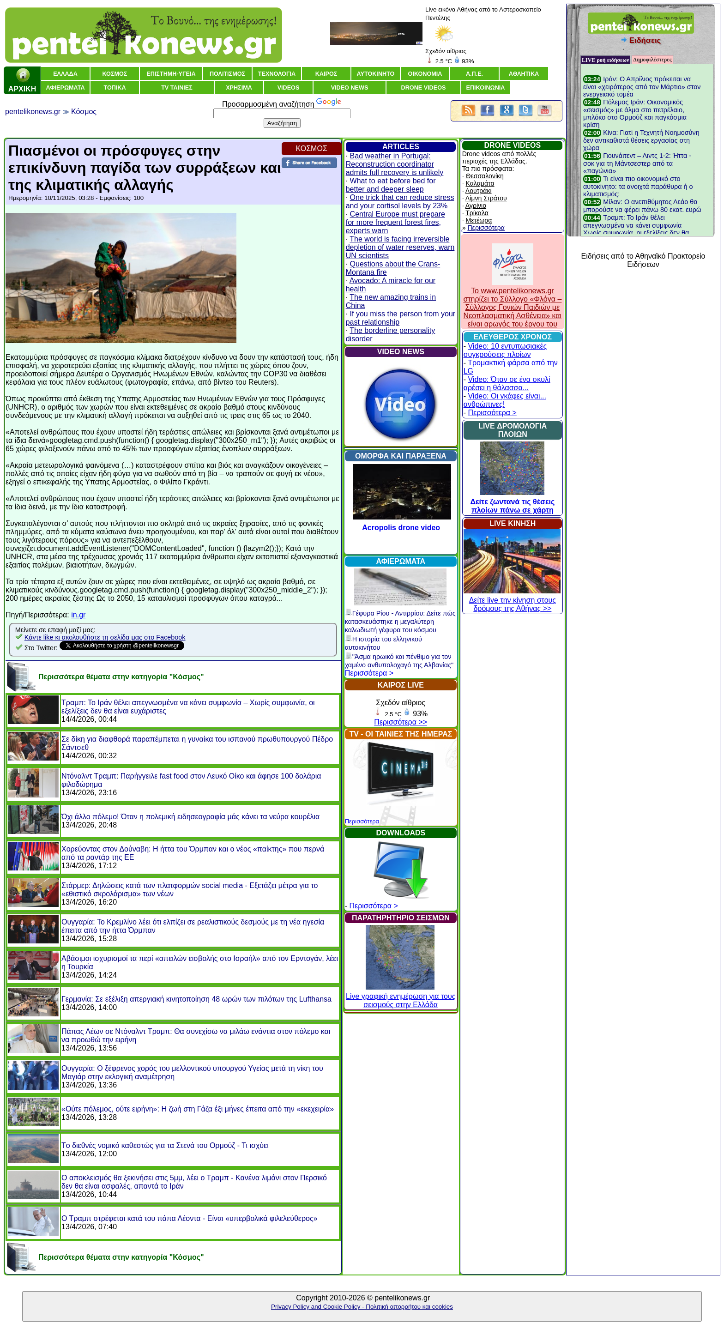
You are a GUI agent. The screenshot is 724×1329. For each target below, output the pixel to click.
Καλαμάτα (480, 183)
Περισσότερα (362, 821)
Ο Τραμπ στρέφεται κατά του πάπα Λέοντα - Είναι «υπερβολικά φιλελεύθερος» (189, 1218)
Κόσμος (84, 111)
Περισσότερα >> (400, 722)
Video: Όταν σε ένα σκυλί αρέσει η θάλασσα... (507, 383)
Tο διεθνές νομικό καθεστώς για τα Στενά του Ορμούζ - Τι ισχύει (165, 1145)
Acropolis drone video (401, 528)
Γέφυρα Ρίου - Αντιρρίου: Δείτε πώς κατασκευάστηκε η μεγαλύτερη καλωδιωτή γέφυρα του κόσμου (400, 622)
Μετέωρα (479, 220)
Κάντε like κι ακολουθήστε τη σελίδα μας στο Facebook (105, 637)
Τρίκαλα (477, 213)
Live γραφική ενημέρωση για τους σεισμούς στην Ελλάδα (400, 996)
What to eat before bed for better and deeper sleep (391, 185)
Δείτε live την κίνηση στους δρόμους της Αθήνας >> (512, 600)
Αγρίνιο (475, 205)
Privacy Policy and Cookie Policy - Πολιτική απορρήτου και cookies (362, 1306)
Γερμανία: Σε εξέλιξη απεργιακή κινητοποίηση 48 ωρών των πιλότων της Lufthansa (196, 999)
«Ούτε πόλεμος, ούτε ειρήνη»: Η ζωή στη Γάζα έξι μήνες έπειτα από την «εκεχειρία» (197, 1109)
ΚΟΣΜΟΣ (311, 148)
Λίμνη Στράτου (486, 198)
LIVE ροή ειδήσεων (605, 60)
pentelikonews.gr (32, 111)
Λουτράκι (478, 190)
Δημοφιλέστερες (652, 59)
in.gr (78, 615)
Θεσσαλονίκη (485, 176)
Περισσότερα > (369, 673)
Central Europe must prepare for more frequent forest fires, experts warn (395, 222)
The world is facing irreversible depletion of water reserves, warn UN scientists (400, 247)
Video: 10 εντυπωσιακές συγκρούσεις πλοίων (505, 350)
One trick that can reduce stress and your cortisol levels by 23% (400, 201)
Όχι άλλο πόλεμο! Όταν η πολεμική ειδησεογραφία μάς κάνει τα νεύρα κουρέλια (190, 817)
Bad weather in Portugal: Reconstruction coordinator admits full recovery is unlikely (395, 164)
